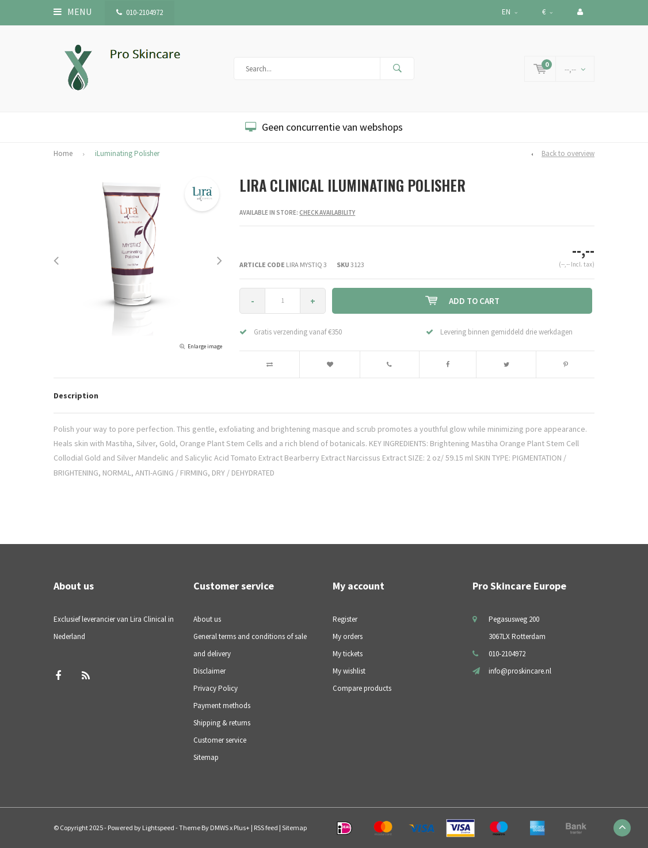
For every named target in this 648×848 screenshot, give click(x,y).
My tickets (348, 654)
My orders (348, 636)
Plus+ (242, 827)
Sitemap (206, 757)
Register (345, 619)
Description (76, 395)
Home (63, 153)
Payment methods (221, 705)
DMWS (219, 827)
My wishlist (349, 671)
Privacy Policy (215, 688)
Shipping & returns (221, 723)
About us (207, 619)
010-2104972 (139, 12)
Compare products (362, 688)
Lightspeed (158, 827)
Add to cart (462, 300)
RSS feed (266, 827)
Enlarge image (205, 346)
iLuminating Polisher (127, 153)
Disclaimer (209, 671)
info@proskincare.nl (520, 671)
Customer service (219, 740)
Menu (73, 11)
